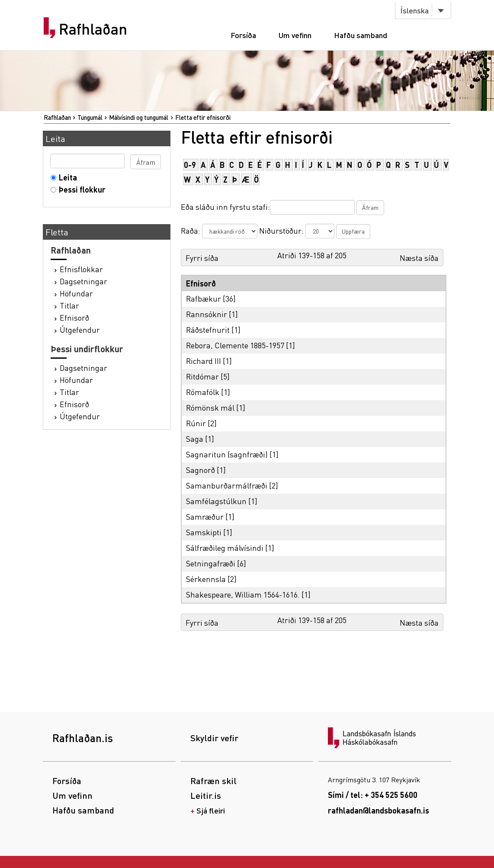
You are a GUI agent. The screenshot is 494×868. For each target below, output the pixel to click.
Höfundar (76, 293)
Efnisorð (74, 317)
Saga (194, 439)
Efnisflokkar (81, 269)
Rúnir (196, 423)
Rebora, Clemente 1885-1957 (235, 345)
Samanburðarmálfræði (226, 485)
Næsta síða (419, 258)
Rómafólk (202, 392)
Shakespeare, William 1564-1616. (243, 594)
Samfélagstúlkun (216, 501)
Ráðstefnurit (208, 329)
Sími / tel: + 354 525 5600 (372, 795)
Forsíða (243, 35)
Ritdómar (202, 376)
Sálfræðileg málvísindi (224, 548)
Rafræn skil (213, 780)
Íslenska (414, 10)
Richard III (203, 361)
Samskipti (203, 532)
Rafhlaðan (93, 29)
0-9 (190, 165)
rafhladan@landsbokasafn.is (378, 810)
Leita (66, 177)
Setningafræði (210, 563)
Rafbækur (203, 298)
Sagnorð (200, 470)
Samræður (205, 516)
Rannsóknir (206, 314)
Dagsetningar (83, 281)
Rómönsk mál (210, 407)
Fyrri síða (202, 258)
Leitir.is (205, 795)
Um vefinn (295, 35)
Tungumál (90, 117)
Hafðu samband (360, 35)
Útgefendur (80, 329)
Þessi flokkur (80, 189)
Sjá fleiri (210, 810)
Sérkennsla (206, 579)
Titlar (69, 305)
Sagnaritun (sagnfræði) (227, 454)
